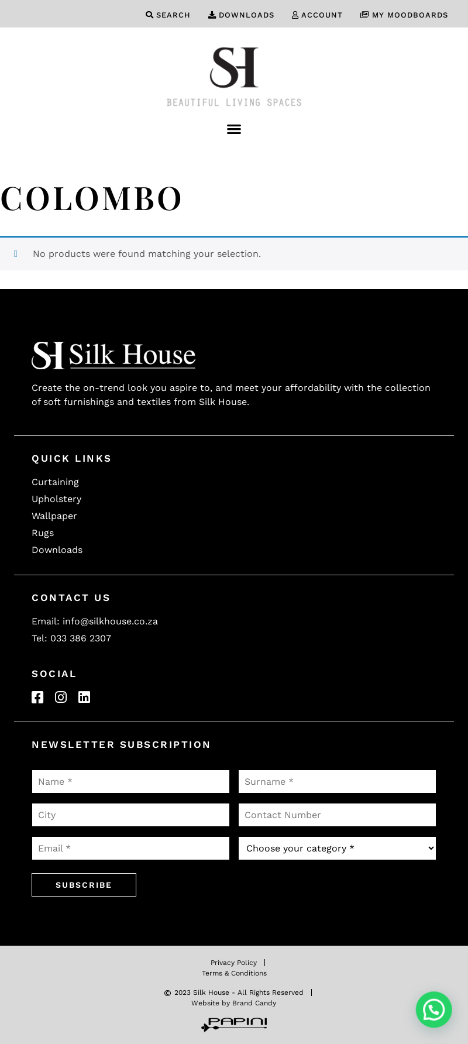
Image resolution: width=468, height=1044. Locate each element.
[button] (234, 128)
